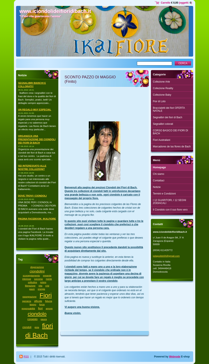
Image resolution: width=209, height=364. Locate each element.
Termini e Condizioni (164, 193)
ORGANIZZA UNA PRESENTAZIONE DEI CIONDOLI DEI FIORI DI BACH (37, 139)
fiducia (48, 301)
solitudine (32, 282)
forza (42, 304)
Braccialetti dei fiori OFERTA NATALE (169, 109)
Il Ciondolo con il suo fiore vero (170, 209)
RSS (26, 356)
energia (41, 289)
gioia (36, 327)
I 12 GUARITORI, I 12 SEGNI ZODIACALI (169, 202)
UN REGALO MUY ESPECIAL (34, 109)
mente (49, 279)
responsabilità (28, 308)
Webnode (174, 356)
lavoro (33, 304)
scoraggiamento (31, 275)
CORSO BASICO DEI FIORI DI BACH (170, 132)
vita (40, 285)
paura (44, 319)
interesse (26, 279)
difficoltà (38, 301)
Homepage (159, 167)
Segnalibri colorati (163, 123)
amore (49, 308)
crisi (47, 286)
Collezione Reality (163, 88)
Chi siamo (158, 173)
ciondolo (37, 314)
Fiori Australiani (161, 140)
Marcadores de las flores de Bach (172, 146)
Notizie (157, 187)
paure (32, 289)
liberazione (30, 286)
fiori (40, 308)
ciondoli (26, 327)
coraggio (32, 319)
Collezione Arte (161, 81)
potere (43, 282)
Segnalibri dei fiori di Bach (167, 117)
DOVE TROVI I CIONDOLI (32, 195)
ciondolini (37, 271)
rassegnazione (29, 297)
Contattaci (158, 180)
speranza (26, 301)
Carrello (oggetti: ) (176, 2)
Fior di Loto (159, 101)
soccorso (38, 279)
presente (47, 275)
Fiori (46, 295)
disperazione (37, 267)
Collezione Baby (162, 94)
